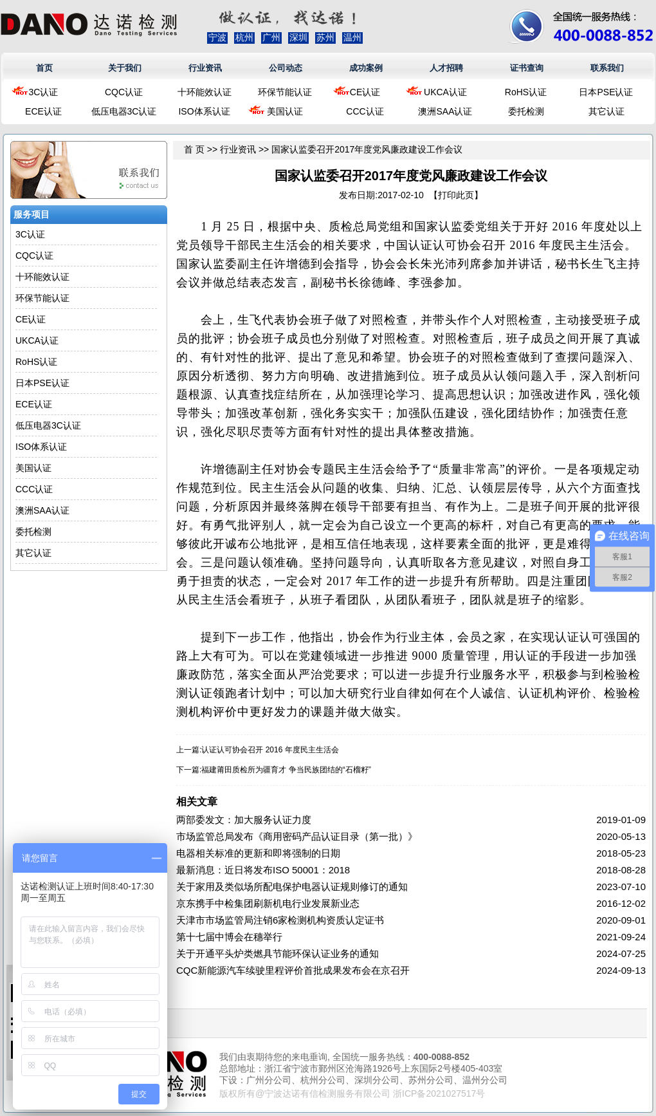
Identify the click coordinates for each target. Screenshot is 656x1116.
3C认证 (44, 92)
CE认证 (365, 92)
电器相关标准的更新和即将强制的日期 (258, 853)
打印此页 (456, 195)
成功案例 (366, 68)
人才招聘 (446, 68)
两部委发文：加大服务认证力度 (243, 819)
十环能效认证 (205, 92)
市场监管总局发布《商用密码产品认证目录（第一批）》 (296, 836)
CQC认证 (124, 92)
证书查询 (526, 68)
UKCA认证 (445, 92)
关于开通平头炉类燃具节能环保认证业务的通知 (277, 953)
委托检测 (526, 111)
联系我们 (607, 68)
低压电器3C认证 (124, 111)
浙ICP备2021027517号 (439, 1093)
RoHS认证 (526, 92)
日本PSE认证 (606, 92)
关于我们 (124, 68)
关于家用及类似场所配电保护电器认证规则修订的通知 (292, 886)
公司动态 (285, 68)
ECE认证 (43, 111)
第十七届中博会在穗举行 (229, 936)
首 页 (194, 149)
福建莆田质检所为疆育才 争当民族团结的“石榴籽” (285, 769)
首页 (44, 68)
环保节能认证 (285, 92)
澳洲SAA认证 (445, 111)
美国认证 (285, 111)
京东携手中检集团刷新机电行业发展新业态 (268, 903)
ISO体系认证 (204, 111)
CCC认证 (364, 111)
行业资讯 (205, 68)
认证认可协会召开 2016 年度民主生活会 (269, 749)
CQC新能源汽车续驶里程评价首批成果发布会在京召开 (293, 970)
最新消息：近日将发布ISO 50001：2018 (263, 869)
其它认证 (606, 111)
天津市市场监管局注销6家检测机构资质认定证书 (280, 920)
